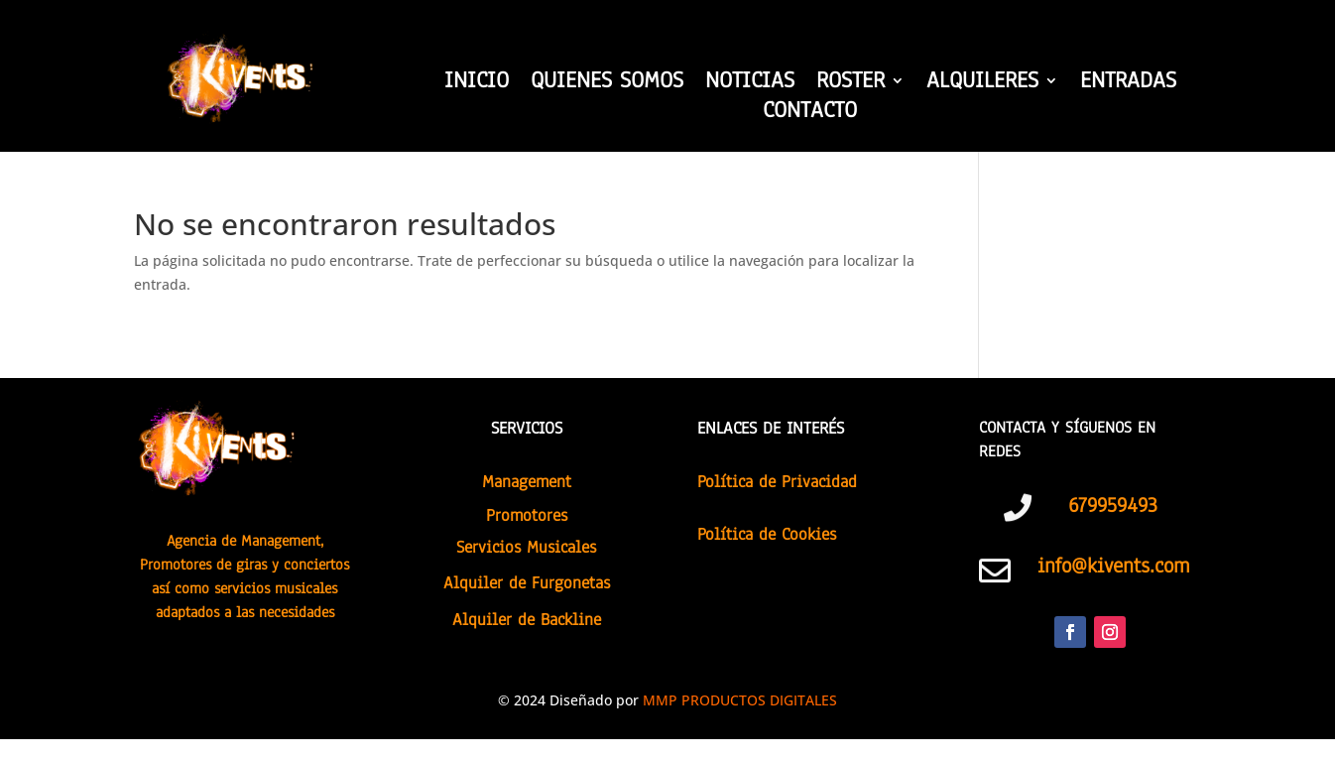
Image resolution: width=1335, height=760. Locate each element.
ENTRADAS (1128, 84)
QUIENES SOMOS (607, 84)
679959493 (1112, 505)
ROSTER (850, 84)
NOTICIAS (749, 84)
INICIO (476, 84)
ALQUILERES (982, 84)
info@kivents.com (1113, 565)
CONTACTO (810, 114)
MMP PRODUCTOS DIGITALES (740, 700)
